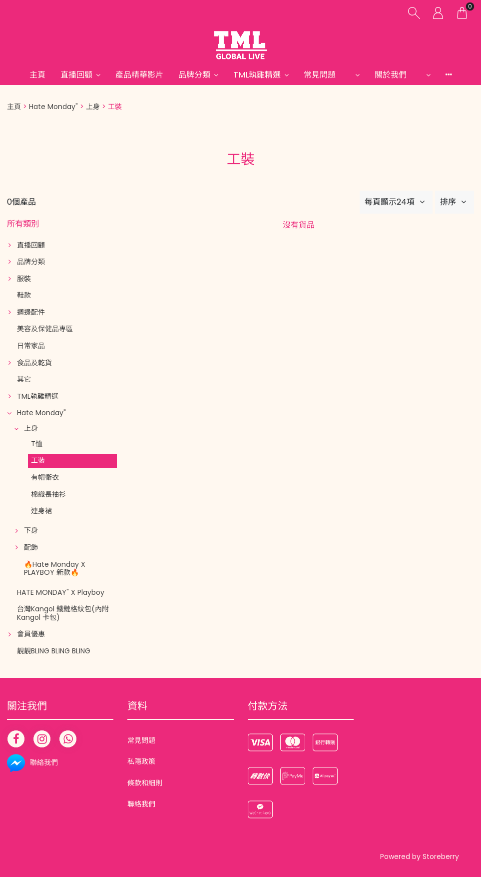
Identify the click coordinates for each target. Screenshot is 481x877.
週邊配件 (31, 312)
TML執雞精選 (257, 75)
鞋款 (24, 295)
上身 (93, 107)
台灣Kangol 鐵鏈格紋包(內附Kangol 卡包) (63, 613)
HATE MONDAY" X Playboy (60, 592)
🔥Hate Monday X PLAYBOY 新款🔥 (54, 568)
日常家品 (31, 346)
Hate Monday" (53, 107)
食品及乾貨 (34, 363)
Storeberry (441, 856)
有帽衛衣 (45, 477)
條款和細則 (144, 783)
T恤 (36, 444)
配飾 (31, 547)
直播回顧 (76, 75)
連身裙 (41, 511)
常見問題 (328, 75)
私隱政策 (141, 761)
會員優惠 (31, 634)
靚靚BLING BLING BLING (53, 651)
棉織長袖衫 (48, 494)
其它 (24, 379)
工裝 (38, 460)
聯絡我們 (141, 804)
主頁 (37, 75)
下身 (31, 530)
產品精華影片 (139, 75)
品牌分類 (194, 75)
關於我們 (399, 75)
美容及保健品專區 (45, 329)
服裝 (24, 279)
